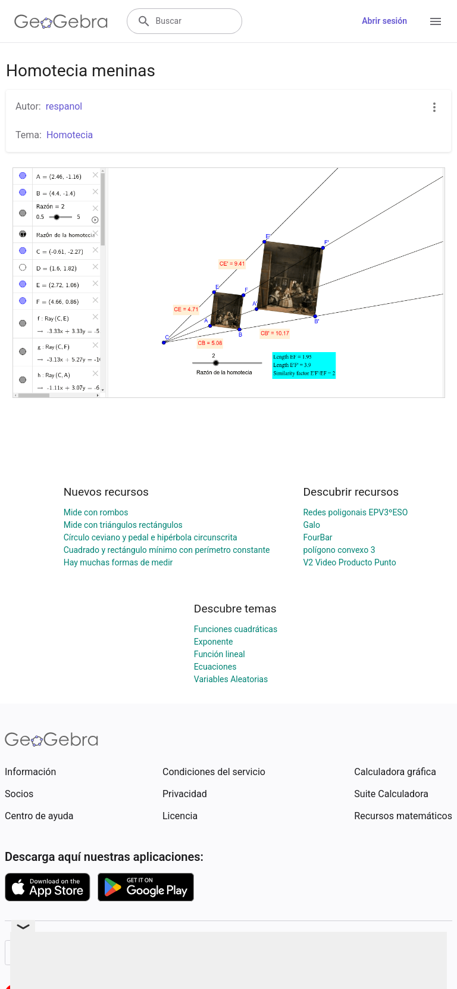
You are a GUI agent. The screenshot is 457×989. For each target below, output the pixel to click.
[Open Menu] (435, 21)
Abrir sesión (384, 21)
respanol (64, 106)
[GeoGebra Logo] (61, 21)
